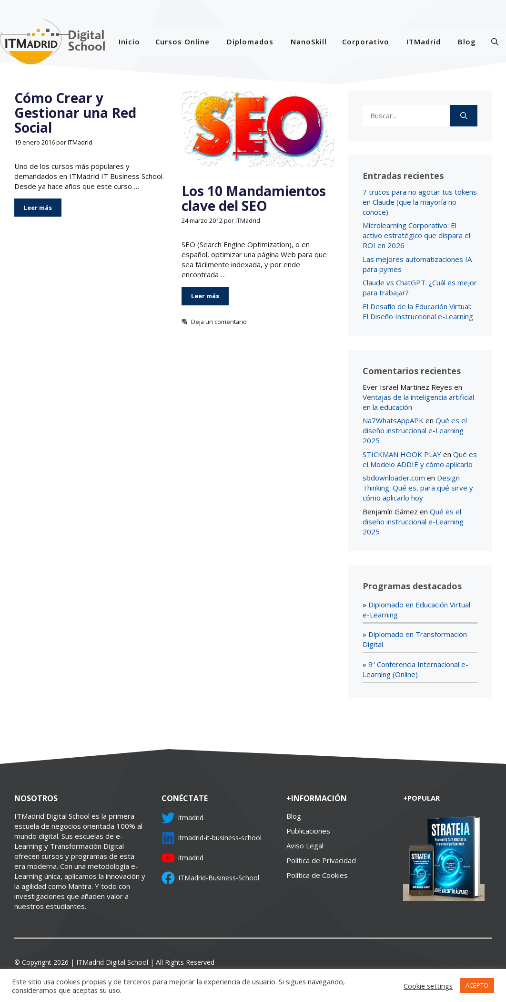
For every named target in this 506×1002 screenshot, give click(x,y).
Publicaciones (308, 830)
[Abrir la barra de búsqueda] (495, 41)
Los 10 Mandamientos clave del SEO (254, 198)
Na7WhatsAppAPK (393, 420)
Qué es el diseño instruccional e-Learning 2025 (415, 430)
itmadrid (190, 817)
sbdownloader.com (394, 477)
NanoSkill (309, 41)
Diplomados (250, 41)
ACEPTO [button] (477, 985)
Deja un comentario (219, 321)
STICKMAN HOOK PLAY (402, 454)
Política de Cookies (317, 875)
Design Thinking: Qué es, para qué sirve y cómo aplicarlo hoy (418, 487)
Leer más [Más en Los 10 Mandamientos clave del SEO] (205, 296)
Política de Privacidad (321, 860)
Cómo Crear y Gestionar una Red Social (75, 112)
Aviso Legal (305, 845)
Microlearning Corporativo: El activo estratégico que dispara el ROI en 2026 (416, 235)
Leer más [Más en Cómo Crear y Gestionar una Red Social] (38, 207)
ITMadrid (423, 41)
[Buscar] (463, 115)
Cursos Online (182, 41)
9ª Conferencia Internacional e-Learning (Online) (415, 669)
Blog (467, 41)
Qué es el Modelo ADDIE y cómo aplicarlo (420, 459)
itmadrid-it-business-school (220, 837)
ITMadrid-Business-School (218, 877)
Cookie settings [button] (428, 985)
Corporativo (365, 41)
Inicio (129, 41)
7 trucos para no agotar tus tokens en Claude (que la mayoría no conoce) (420, 202)
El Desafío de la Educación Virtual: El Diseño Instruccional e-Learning (418, 311)
